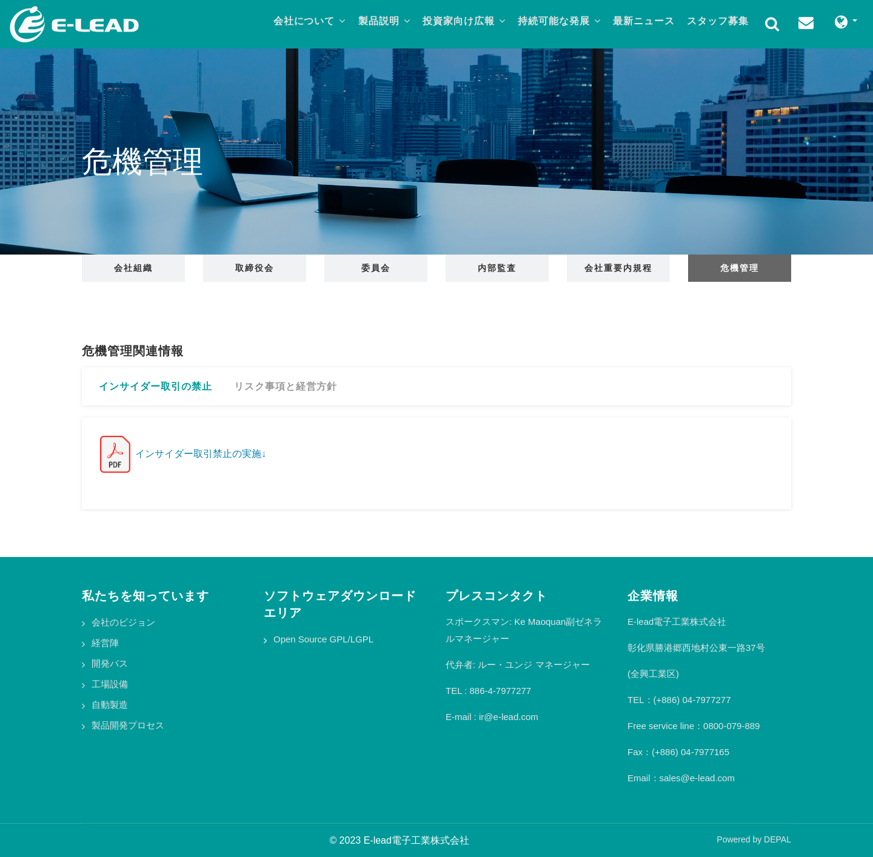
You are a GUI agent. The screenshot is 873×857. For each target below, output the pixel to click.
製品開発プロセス (128, 725)
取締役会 (254, 268)
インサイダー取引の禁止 (155, 386)
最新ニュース (640, 22)
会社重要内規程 (618, 268)
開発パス (110, 663)
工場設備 (110, 684)
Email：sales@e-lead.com (681, 778)
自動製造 (110, 704)
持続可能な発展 (553, 22)
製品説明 (373, 22)
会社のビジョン (123, 622)
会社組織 (133, 268)
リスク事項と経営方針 (285, 386)
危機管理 (739, 268)
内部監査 (497, 268)
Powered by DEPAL (754, 839)
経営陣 (105, 643)
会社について (295, 22)
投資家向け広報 (455, 22)
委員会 (375, 268)
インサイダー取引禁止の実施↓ (183, 454)
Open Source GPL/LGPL (323, 639)
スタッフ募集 (717, 22)
